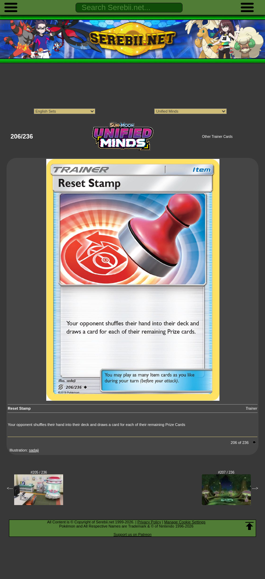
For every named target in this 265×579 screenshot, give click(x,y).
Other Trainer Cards (217, 137)
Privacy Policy (149, 522)
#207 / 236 (226, 472)
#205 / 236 (39, 472)
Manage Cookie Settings (185, 522)
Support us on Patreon (132, 534)
